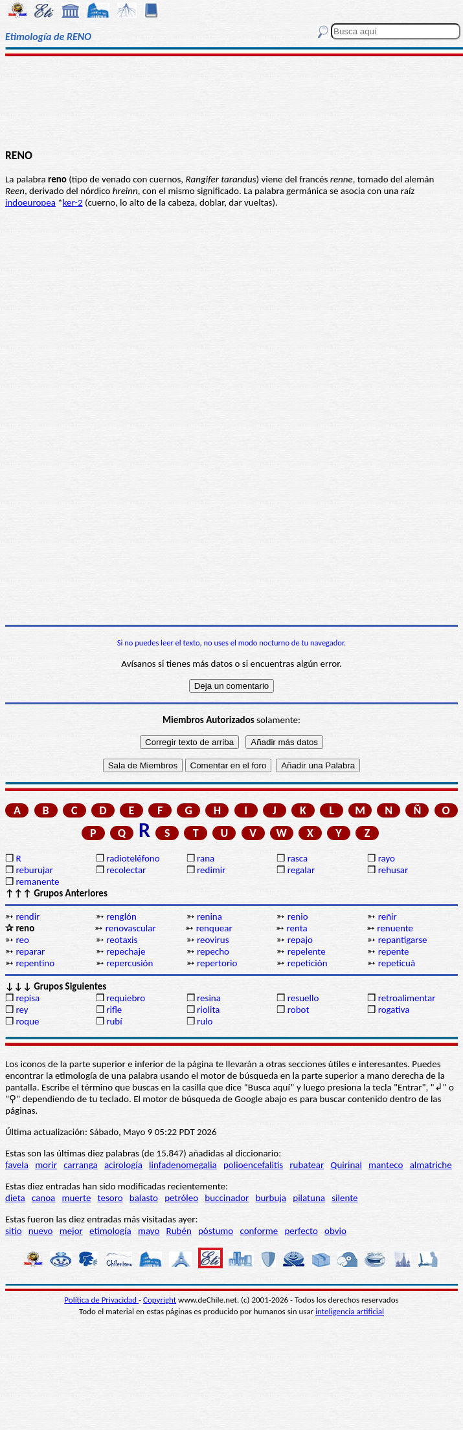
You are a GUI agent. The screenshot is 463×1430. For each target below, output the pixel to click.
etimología (110, 1231)
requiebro (125, 998)
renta (296, 928)
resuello (303, 998)
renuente (395, 928)
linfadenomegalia (183, 1165)
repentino (35, 963)
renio (298, 916)
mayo (148, 1231)
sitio (13, 1231)
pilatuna (309, 1198)
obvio (335, 1231)
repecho (213, 951)
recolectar (126, 870)
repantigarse (402, 940)
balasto (144, 1198)
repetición (308, 963)
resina (209, 998)
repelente (307, 951)
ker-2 (73, 202)
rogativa (394, 1009)
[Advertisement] (231, 101)
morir (46, 1165)
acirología (123, 1165)
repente (393, 951)
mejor (71, 1231)
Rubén (179, 1231)
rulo (204, 1021)
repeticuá (397, 963)
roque (27, 1021)
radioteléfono (132, 858)
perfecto (300, 1231)
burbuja (271, 1198)
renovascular (131, 928)
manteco (385, 1165)
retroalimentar (407, 998)
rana (205, 858)
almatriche (431, 1165)
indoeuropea (30, 202)
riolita (208, 1009)
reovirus (213, 940)
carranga (80, 1165)
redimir (211, 870)
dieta (15, 1198)
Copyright (159, 1300)
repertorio (217, 963)
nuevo (40, 1231)
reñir (387, 916)
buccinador (227, 1198)
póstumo (215, 1231)
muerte (76, 1198)
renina (209, 916)
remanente (37, 881)
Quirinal (346, 1165)
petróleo (181, 1198)
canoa (43, 1198)
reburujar (34, 870)
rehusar (393, 870)
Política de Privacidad (101, 1300)
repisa (28, 998)
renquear (214, 928)
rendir (28, 916)
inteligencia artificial (349, 1311)
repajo (300, 940)
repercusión (129, 963)
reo (22, 940)
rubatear (306, 1165)
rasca (298, 858)
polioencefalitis (253, 1165)
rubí (114, 1021)
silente (344, 1198)
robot (299, 1009)
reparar (30, 951)
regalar (301, 870)
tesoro (110, 1198)
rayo (386, 858)
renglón (121, 916)
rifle (114, 1009)
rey (22, 1009)
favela (16, 1165)
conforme (259, 1231)
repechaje (125, 951)
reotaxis (121, 940)
